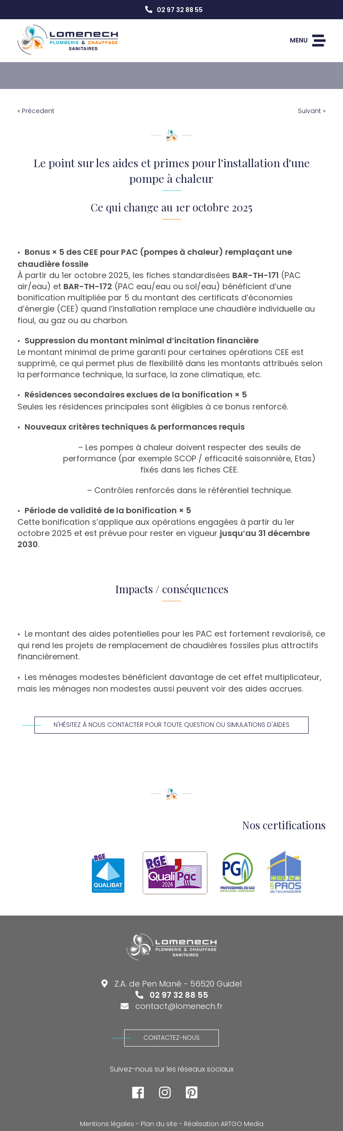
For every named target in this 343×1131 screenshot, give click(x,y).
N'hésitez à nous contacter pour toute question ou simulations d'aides (161, 724)
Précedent (38, 110)
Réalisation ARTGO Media (224, 1124)
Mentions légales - (109, 1124)
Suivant (309, 110)
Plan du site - (161, 1124)
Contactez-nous (162, 1037)
